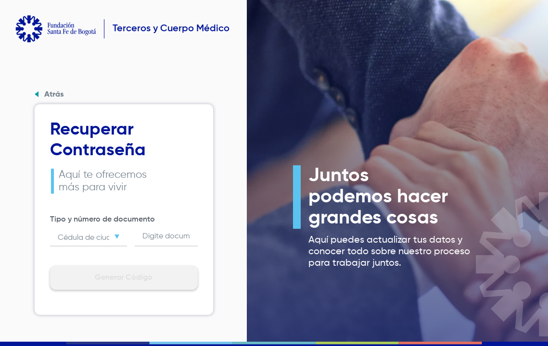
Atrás (54, 95)
